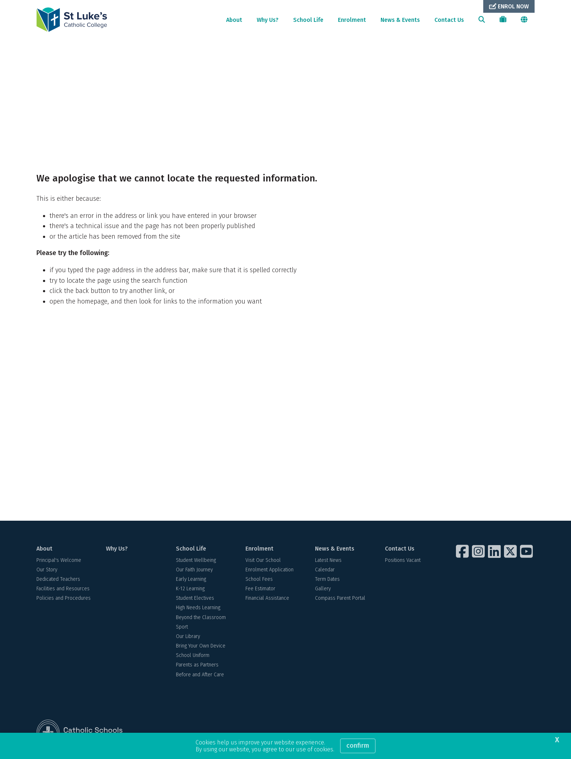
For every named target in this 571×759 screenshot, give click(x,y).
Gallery (323, 589)
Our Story (46, 570)
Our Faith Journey (194, 570)
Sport (182, 628)
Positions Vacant (403, 561)
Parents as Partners (197, 666)
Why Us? (268, 19)
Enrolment (352, 19)
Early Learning (191, 580)
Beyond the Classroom (201, 618)
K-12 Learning (190, 589)
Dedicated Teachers (58, 580)
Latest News (328, 561)
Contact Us (449, 19)
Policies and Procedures (63, 599)
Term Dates (327, 580)
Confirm (357, 746)
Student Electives (195, 599)
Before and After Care (200, 675)
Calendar (325, 570)
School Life (308, 19)
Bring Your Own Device (200, 646)
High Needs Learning (198, 609)
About (234, 19)
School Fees (259, 580)
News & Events (400, 19)
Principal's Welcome (58, 561)
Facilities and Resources (63, 589)
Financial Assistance (267, 599)
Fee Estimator (260, 589)
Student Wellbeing (196, 561)
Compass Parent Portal (340, 599)
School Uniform (192, 656)
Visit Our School (263, 561)
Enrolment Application (269, 570)
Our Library (188, 637)
